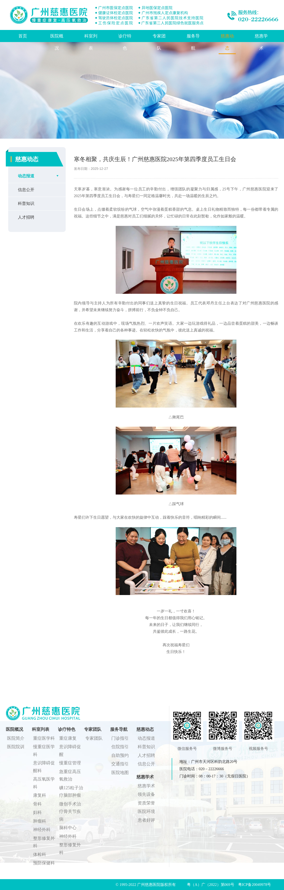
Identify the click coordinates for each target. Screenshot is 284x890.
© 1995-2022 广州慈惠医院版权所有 (148, 885)
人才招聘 (26, 217)
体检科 (39, 854)
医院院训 (15, 746)
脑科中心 (68, 827)
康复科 (39, 795)
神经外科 (41, 829)
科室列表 (90, 42)
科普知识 (26, 203)
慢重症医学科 (44, 750)
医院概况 (56, 42)
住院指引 (120, 746)
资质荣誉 (146, 803)
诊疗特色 (124, 42)
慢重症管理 (70, 763)
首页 (22, 36)
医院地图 (120, 772)
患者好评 (146, 820)
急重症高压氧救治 (70, 775)
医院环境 (146, 811)
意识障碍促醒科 (44, 767)
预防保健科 (44, 863)
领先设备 (146, 794)
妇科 (37, 812)
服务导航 (193, 42)
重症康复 (68, 738)
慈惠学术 (261, 42)
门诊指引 (120, 738)
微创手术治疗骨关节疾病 (70, 812)
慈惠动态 (227, 42)
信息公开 (26, 189)
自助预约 (120, 755)
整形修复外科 (44, 842)
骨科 (37, 804)
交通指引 (120, 763)
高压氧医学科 (44, 783)
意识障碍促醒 (70, 750)
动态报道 (26, 176)
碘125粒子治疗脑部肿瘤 (71, 791)
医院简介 (15, 738)
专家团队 (159, 42)
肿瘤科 (39, 821)
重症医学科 (44, 738)
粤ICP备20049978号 (254, 885)
